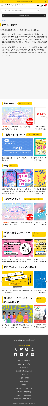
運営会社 (24, 385)
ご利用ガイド (24, 374)
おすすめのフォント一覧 (32, 199)
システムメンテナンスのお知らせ (24, 1)
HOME (4, 21)
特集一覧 (12, 165)
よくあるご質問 (24, 378)
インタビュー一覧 (37, 234)
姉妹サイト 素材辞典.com (23, 395)
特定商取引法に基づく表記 (24, 371)
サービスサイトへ (39, 300)
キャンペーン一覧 (24, 103)
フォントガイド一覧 (33, 134)
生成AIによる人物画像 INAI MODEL (24, 398)
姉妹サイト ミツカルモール (24, 388)
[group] (17, 118)
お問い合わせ (24, 381)
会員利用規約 (24, 367)
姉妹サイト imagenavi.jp (24, 392)
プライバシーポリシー (24, 360)
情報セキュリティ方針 (24, 364)
